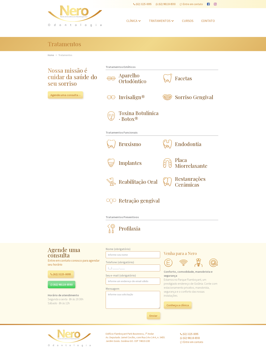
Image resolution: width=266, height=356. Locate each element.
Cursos (187, 21)
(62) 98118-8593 (166, 4)
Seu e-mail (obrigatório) (121, 275)
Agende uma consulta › (65, 95)
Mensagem (112, 288)
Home (51, 55)
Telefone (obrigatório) (120, 262)
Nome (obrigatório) (118, 249)
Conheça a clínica (177, 305)
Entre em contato (191, 4)
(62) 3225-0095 (142, 4)
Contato (208, 21)
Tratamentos (159, 21)
